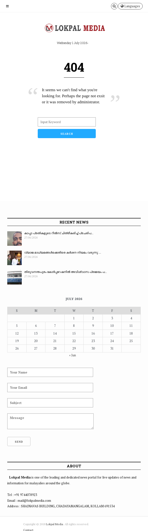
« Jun (72, 355)
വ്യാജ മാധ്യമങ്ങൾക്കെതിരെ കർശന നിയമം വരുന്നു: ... (62, 252)
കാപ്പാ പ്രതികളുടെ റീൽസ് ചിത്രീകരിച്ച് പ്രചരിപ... (58, 233)
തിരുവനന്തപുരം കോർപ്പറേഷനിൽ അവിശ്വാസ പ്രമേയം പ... (65, 272)
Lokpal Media (54, 524)
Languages (130, 6)
